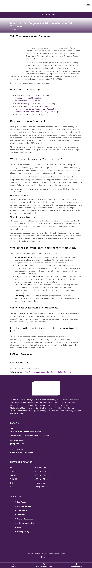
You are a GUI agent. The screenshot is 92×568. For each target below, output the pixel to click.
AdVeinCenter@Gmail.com (22, 452)
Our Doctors (22, 502)
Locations (21, 515)
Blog (19, 527)
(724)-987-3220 (17, 444)
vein (51, 372)
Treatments (22, 510)
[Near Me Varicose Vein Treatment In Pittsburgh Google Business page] (45, 557)
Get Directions (76, 565)
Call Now (13, 565)
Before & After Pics (25, 523)
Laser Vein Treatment (28, 372)
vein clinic (58, 372)
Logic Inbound (49, 553)
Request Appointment (43, 565)
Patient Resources (25, 519)
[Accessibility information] (49, 557)
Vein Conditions (24, 506)
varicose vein (43, 372)
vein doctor (67, 372)
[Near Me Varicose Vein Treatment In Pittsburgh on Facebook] (41, 557)
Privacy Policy (23, 532)
